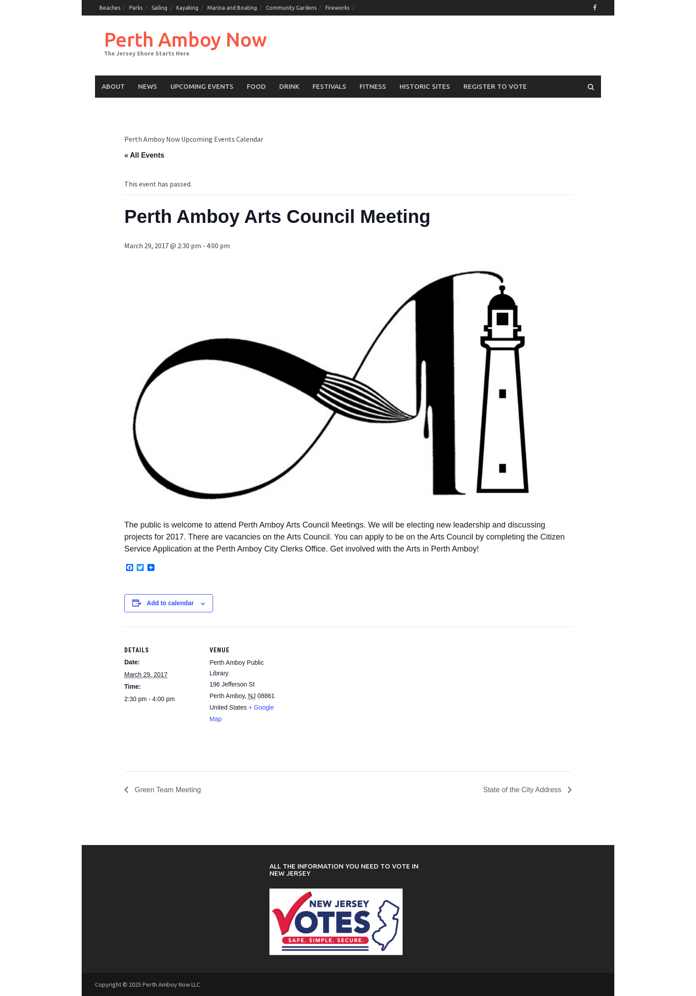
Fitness (373, 86)
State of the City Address (523, 790)
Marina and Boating (232, 8)
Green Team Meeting (167, 790)
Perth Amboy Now (185, 39)
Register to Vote (495, 86)
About (113, 86)
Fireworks (337, 8)
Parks (135, 8)
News (147, 86)
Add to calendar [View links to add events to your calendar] (170, 603)
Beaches (109, 8)
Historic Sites (424, 86)
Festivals (329, 86)
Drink (289, 86)
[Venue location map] (341, 688)
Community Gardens (291, 8)
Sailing (159, 8)
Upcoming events (201, 86)
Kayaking (187, 8)
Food (256, 86)
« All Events (144, 155)
